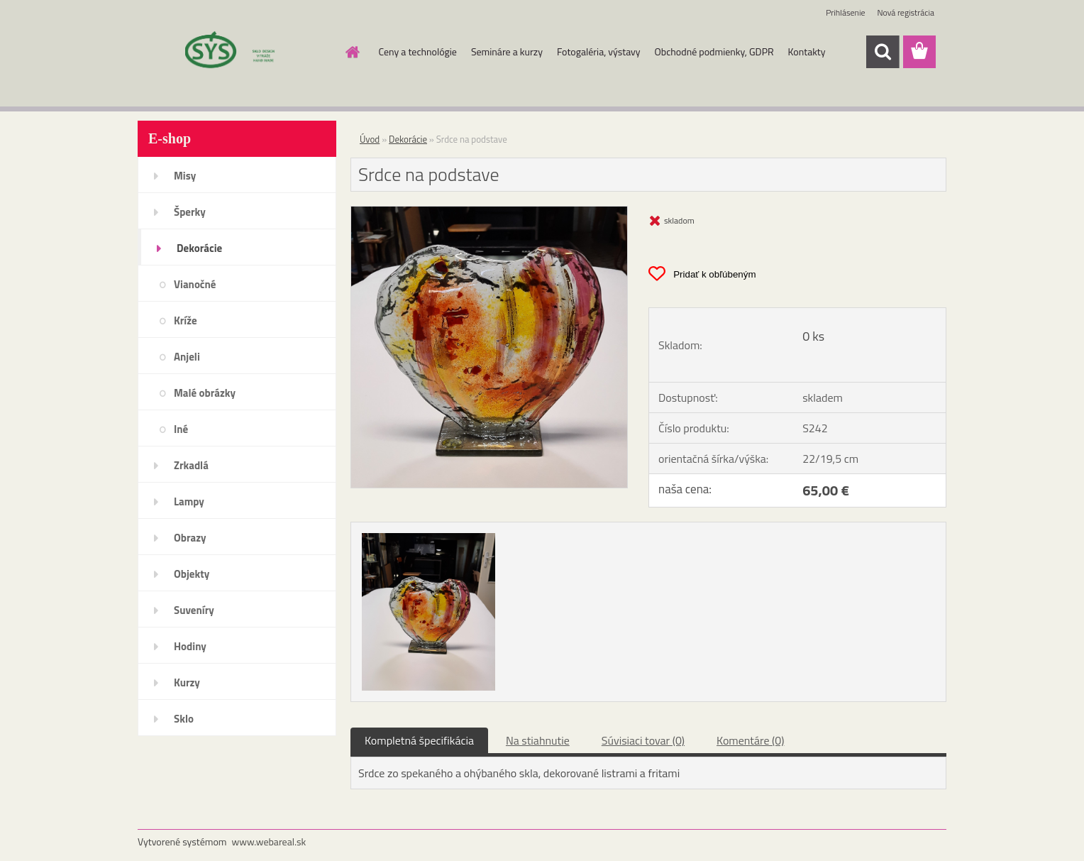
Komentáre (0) (750, 740)
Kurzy (187, 682)
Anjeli (187, 357)
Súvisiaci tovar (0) (643, 740)
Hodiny (190, 646)
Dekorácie (199, 248)
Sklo (184, 719)
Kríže (185, 320)
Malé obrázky (205, 393)
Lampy (189, 501)
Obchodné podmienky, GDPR (714, 51)
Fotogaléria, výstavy (599, 51)
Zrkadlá (191, 465)
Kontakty (807, 51)
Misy (185, 176)
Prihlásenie (845, 12)
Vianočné (195, 284)
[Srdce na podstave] (489, 212)
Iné (181, 429)
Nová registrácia (905, 12)
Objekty (191, 574)
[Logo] (235, 52)
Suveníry (194, 610)
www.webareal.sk (269, 841)
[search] (882, 51)
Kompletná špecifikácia (419, 740)
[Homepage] (352, 51)
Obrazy (190, 538)
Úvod (370, 139)
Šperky (190, 212)
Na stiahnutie (538, 740)
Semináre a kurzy (507, 51)
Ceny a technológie (418, 51)
